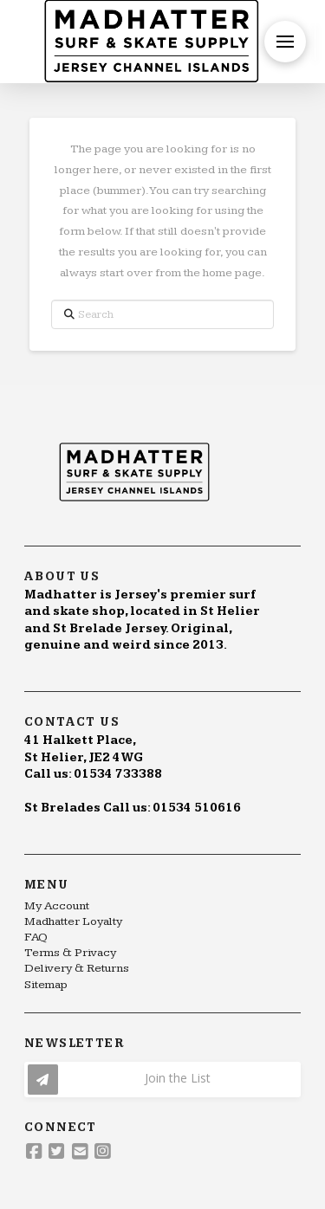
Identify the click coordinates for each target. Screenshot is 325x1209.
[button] (285, 41)
